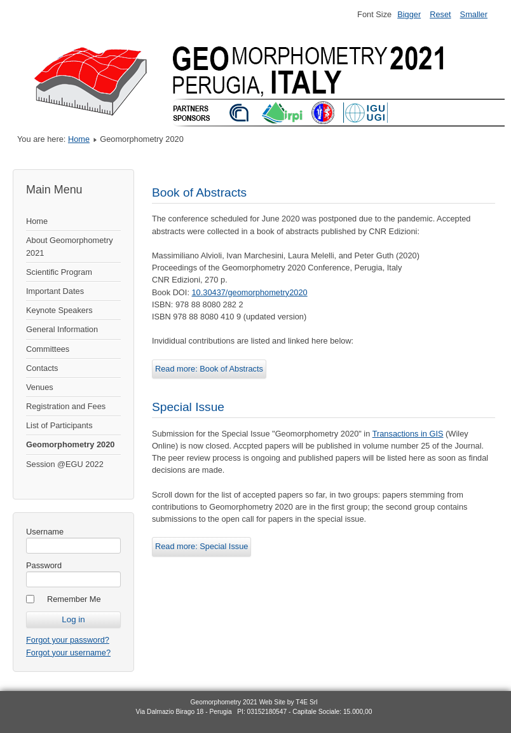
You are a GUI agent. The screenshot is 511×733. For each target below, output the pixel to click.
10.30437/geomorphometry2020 (250, 292)
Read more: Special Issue (202, 546)
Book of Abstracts (199, 192)
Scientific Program (59, 272)
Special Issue (188, 407)
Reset (440, 14)
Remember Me (74, 599)
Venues (39, 387)
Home (79, 139)
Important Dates (55, 291)
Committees (47, 349)
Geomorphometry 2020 (70, 444)
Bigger (409, 14)
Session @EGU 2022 (65, 464)
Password (44, 565)
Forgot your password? (67, 640)
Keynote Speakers (59, 310)
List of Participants (59, 425)
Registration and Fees (66, 406)
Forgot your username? (68, 652)
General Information (62, 329)
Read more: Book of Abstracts (209, 368)
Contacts (42, 368)
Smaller (473, 14)
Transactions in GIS (408, 433)
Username (45, 531)
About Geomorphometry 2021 (69, 246)
